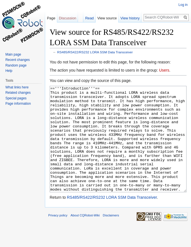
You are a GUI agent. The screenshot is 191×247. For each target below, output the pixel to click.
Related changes (18, 93)
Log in (183, 5)
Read (89, 18)
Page (51, 18)
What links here (17, 87)
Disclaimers (111, 236)
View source (107, 18)
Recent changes (17, 60)
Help (8, 71)
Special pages (15, 98)
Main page (13, 54)
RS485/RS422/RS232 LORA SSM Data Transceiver (95, 52)
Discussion (67, 18)
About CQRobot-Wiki (85, 236)
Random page (15, 65)
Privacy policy (57, 236)
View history (130, 18)
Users (164, 70)
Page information (18, 104)
